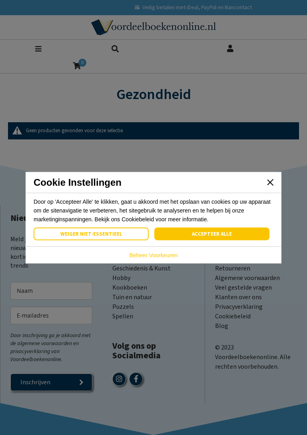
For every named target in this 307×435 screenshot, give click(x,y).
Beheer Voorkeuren (154, 255)
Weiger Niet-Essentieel (91, 233)
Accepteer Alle (212, 233)
